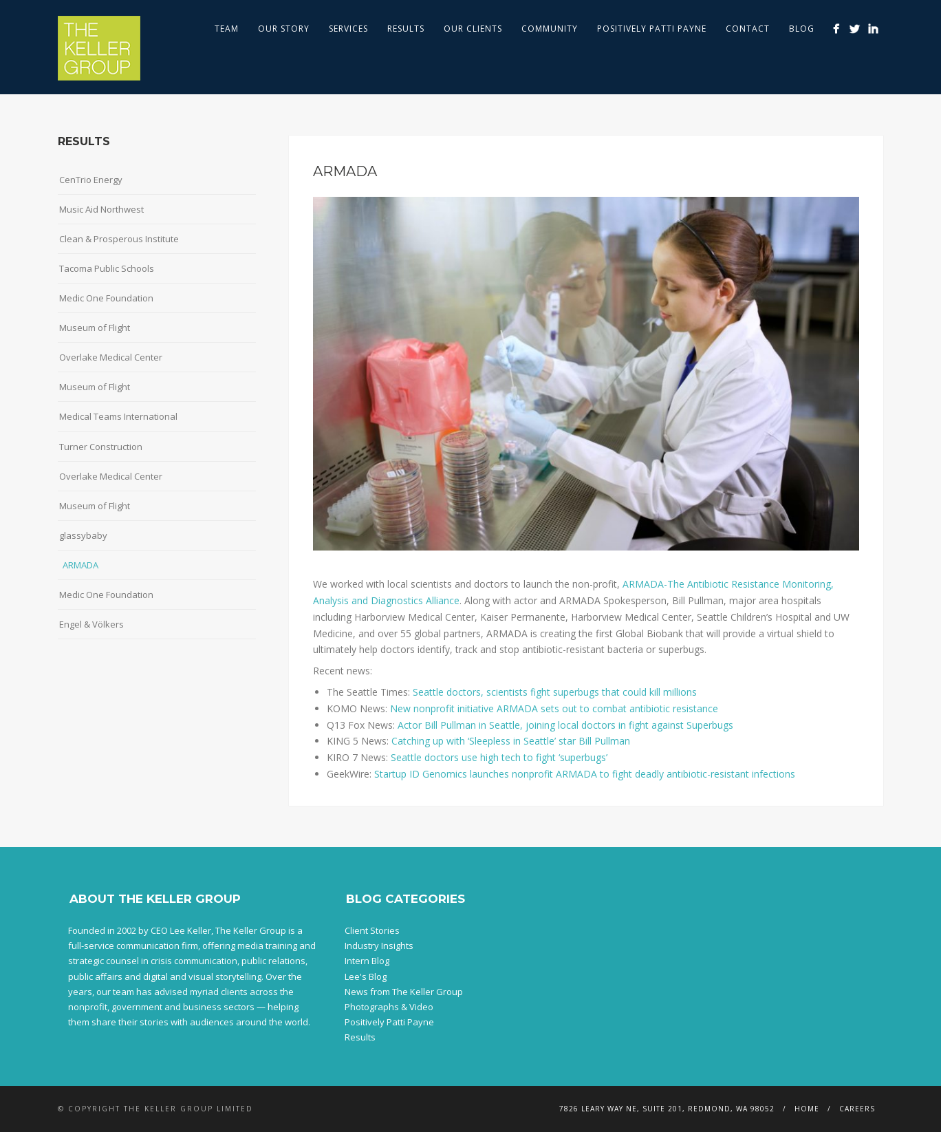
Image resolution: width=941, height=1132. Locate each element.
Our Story (284, 28)
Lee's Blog (366, 976)
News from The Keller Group (404, 991)
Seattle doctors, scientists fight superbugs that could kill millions (555, 691)
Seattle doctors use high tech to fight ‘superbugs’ (499, 757)
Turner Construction (100, 446)
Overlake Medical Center (110, 357)
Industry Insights (379, 945)
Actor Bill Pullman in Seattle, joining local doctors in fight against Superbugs (564, 724)
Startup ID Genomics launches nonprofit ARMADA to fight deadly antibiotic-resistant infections (584, 773)
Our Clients (473, 28)
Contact (748, 28)
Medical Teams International (118, 416)
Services (348, 28)
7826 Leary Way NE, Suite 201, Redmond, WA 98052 (667, 1108)
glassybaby (83, 535)
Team (227, 28)
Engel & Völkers (91, 624)
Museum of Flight (94, 327)
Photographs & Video (389, 1007)
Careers (857, 1108)
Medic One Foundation (106, 298)
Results (405, 28)
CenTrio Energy (90, 179)
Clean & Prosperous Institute (119, 239)
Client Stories (372, 930)
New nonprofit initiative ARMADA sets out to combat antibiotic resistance (554, 708)
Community (549, 28)
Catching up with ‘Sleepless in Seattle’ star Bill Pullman (510, 740)
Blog (801, 28)
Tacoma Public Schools (106, 268)
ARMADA (80, 565)
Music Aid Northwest (101, 209)
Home (806, 1108)
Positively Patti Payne (651, 28)
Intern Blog (367, 960)
